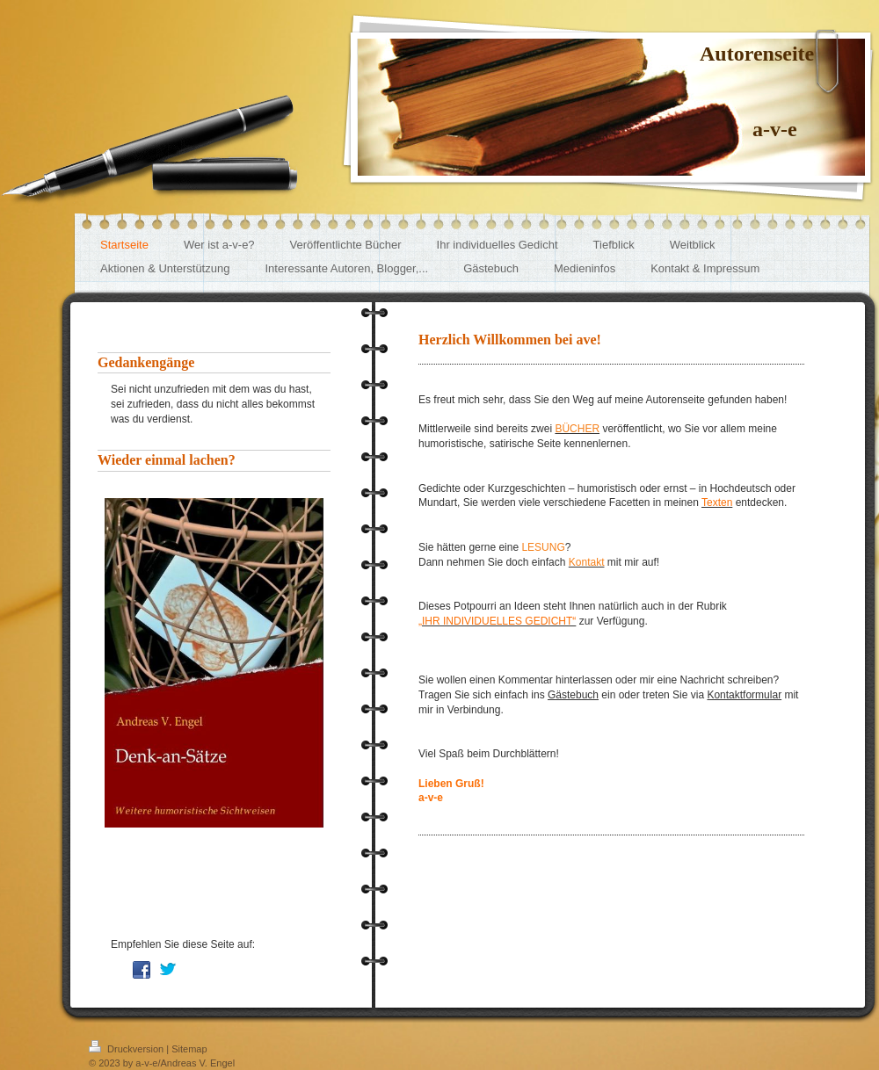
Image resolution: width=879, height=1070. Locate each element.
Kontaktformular (744, 695)
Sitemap (189, 1049)
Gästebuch (573, 695)
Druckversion (127, 1049)
